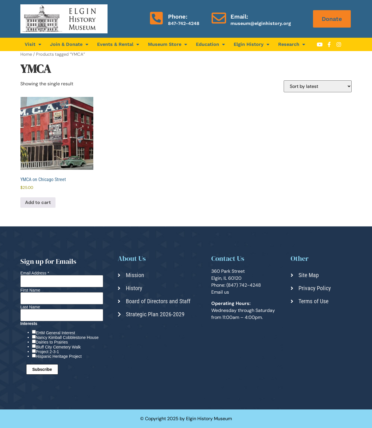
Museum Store (167, 44)
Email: (239, 16)
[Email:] (219, 18)
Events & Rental (118, 44)
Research (291, 44)
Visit (33, 44)
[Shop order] (318, 86)
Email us (220, 292)
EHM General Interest (55, 333)
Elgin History (251, 44)
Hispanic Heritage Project (59, 356)
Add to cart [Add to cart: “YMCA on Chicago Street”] (38, 202)
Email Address (34, 273)
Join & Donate (69, 44)
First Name (30, 290)
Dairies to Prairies (52, 342)
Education (210, 44)
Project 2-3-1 (47, 352)
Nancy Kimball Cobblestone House (67, 337)
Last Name (30, 307)
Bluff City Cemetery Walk (58, 347)
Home (26, 54)
